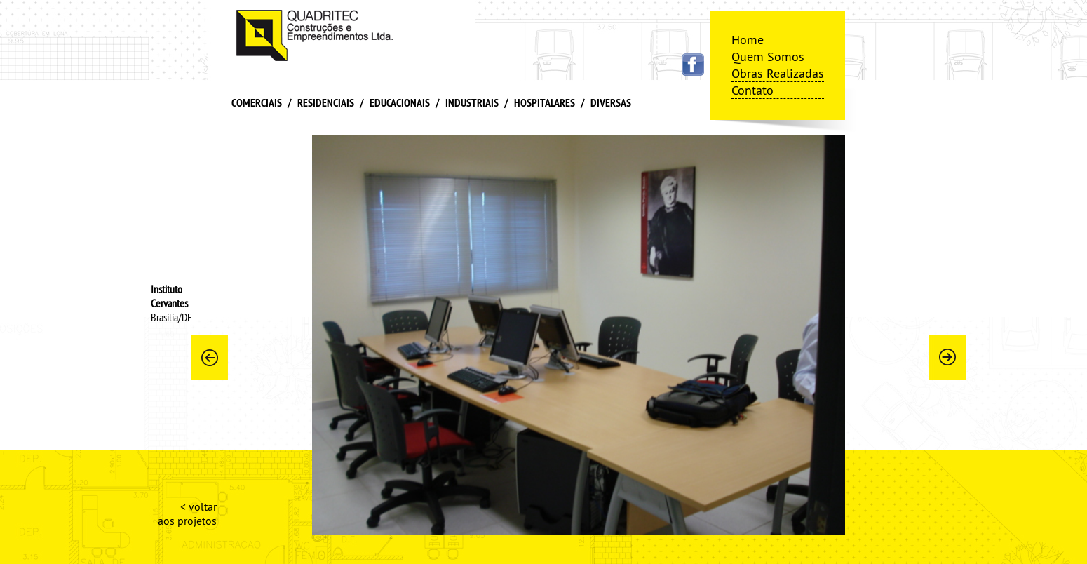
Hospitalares (544, 102)
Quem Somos (767, 56)
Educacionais (400, 102)
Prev (209, 357)
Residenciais (325, 102)
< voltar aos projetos (187, 513)
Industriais (472, 102)
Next (947, 357)
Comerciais (256, 102)
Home (747, 40)
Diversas (610, 102)
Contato (752, 90)
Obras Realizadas (777, 73)
